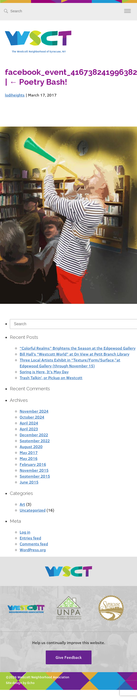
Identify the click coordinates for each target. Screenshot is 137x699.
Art (22, 504)
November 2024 (34, 411)
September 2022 (35, 440)
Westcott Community (38, 38)
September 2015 (35, 476)
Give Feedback (69, 657)
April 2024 (29, 422)
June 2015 (29, 482)
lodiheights (15, 95)
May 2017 (29, 452)
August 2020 (31, 446)
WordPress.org (33, 549)
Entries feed (30, 537)
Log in (25, 532)
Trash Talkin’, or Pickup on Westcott (51, 377)
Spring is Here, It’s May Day (44, 371)
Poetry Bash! (38, 81)
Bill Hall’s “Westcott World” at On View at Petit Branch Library (74, 354)
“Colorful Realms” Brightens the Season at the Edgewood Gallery (78, 348)
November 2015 (34, 470)
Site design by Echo (20, 683)
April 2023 (29, 428)
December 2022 (34, 434)
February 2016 (33, 464)
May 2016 (28, 458)
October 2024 (32, 417)
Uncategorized (33, 510)
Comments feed (34, 543)
